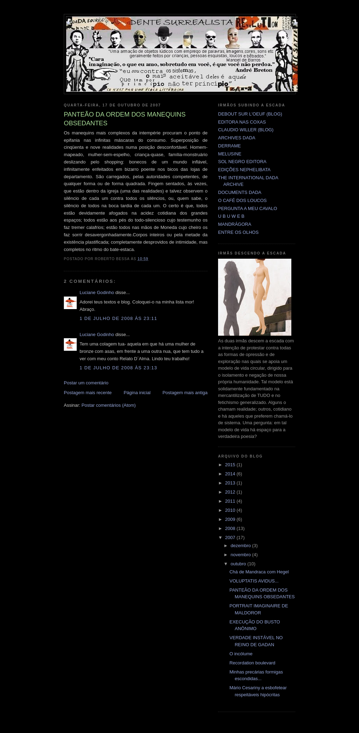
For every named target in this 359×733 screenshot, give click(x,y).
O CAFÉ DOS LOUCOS (242, 200)
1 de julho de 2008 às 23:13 (118, 367)
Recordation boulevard (252, 662)
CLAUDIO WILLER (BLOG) (245, 129)
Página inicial (137, 392)
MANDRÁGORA (234, 224)
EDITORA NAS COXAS (242, 122)
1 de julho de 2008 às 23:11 (118, 318)
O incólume (240, 653)
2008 (231, 528)
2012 (231, 492)
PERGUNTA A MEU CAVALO (247, 208)
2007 (231, 537)
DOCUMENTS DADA (240, 192)
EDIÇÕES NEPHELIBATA (244, 169)
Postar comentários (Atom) (109, 405)
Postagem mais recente (88, 392)
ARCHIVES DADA (236, 137)
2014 (231, 473)
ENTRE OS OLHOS (238, 232)
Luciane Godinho (97, 292)
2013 (231, 483)
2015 (231, 464)
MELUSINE (229, 153)
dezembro (241, 545)
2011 (231, 501)
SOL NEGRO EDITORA (242, 161)
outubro (239, 563)
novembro (241, 554)
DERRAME (229, 145)
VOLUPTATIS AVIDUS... (253, 581)
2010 (231, 510)
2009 (231, 519)
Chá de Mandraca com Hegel (259, 571)
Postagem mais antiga (185, 392)
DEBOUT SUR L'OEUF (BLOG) (250, 114)
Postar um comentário (86, 382)
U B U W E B (231, 216)
